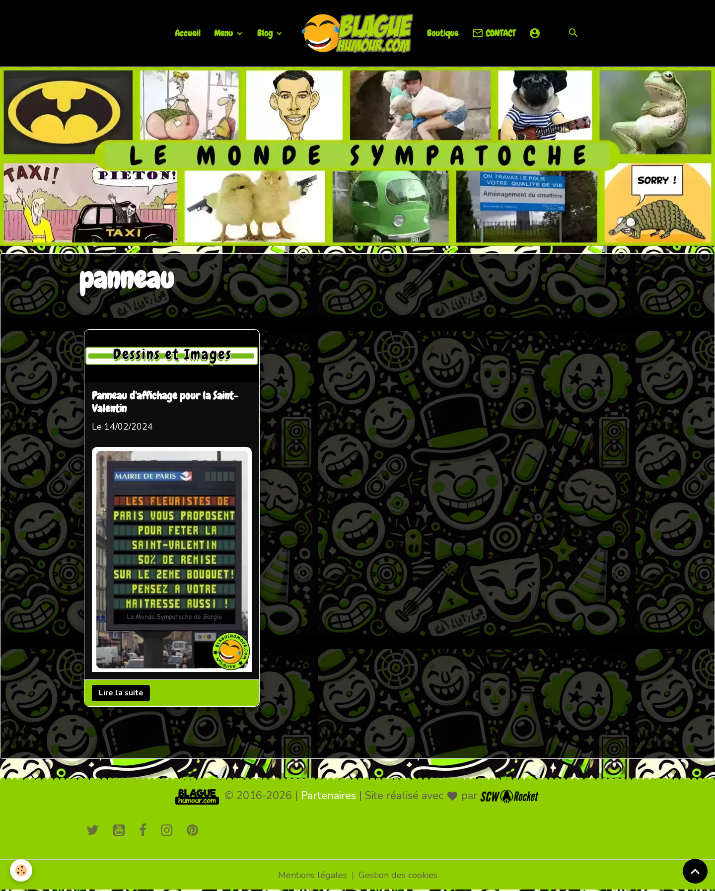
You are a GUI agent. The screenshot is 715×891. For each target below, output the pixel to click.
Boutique (442, 33)
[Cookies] (21, 870)
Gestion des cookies (397, 875)
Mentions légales (312, 875)
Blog (266, 33)
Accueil (188, 33)
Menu (224, 33)
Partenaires (328, 795)
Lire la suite (121, 692)
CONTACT (493, 33)
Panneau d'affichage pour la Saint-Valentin (165, 403)
